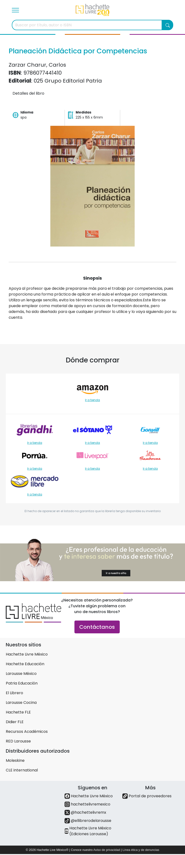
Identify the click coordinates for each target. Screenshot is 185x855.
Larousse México (21, 673)
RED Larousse (18, 741)
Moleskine (15, 760)
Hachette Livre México (27, 654)
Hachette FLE (18, 712)
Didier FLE (15, 722)
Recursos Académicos (27, 731)
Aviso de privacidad (106, 850)
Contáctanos (97, 627)
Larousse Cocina (21, 702)
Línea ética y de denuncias (141, 850)
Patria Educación (22, 683)
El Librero (14, 693)
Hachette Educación (25, 664)
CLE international (22, 770)
